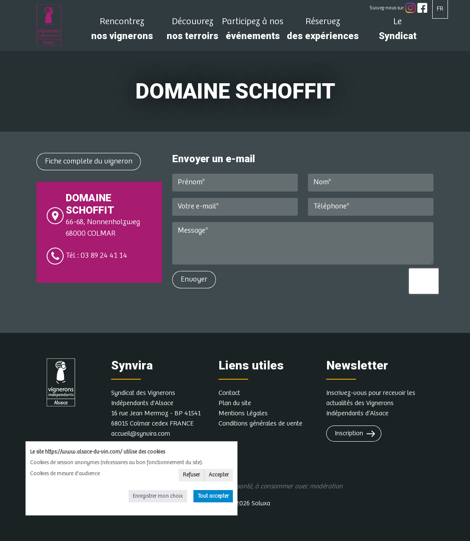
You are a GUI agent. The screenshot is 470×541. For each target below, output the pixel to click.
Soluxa (261, 503)
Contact (229, 393)
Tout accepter (213, 496)
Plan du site (234, 403)
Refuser (191, 475)
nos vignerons (122, 31)
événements (252, 31)
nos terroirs (192, 31)
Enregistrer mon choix (158, 496)
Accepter (219, 475)
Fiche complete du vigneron (88, 161)
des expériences (323, 31)
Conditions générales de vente (260, 423)
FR (440, 8)
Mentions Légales (243, 413)
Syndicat (397, 31)
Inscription (349, 433)
